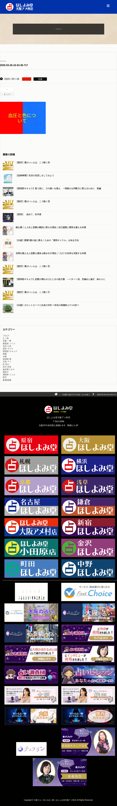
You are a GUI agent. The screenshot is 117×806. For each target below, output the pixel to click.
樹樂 (5, 354)
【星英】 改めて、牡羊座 (28, 214)
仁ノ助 (6, 338)
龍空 (5, 377)
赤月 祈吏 (7, 367)
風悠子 (6, 372)
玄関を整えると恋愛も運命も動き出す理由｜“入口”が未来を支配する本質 (51, 253)
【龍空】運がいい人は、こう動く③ (33, 201)
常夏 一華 (7, 341)
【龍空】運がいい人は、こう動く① (33, 292)
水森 (5, 356)
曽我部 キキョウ (10, 351)
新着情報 (7, 380)
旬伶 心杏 (7, 346)
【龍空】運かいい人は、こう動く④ (33, 162)
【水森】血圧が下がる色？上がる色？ (76, 394)
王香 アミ (7, 362)
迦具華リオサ (9, 369)
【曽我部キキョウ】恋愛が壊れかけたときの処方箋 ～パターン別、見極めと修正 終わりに (60, 279)
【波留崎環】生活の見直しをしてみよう (35, 175)
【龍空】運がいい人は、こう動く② (33, 266)
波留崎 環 (7, 359)
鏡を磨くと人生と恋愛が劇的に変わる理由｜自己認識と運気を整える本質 (51, 227)
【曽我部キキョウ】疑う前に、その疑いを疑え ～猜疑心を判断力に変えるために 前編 (58, 188)
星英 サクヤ (8, 349)
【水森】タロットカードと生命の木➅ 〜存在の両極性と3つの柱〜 (47, 305)
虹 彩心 (6, 364)
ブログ (6, 335)
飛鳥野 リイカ (9, 374)
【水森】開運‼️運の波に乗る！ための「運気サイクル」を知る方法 (47, 240)
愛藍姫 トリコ (9, 343)
